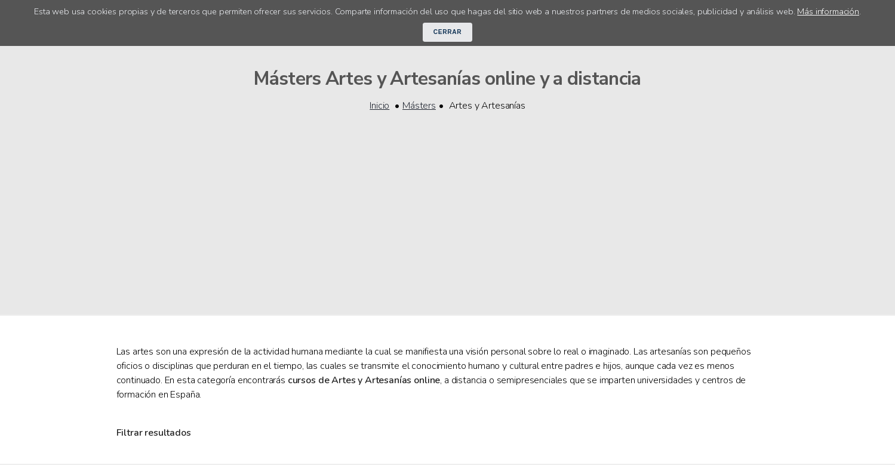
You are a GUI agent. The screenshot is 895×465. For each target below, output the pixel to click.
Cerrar (447, 32)
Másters (419, 105)
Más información (828, 11)
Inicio (379, 105)
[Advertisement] (448, 206)
